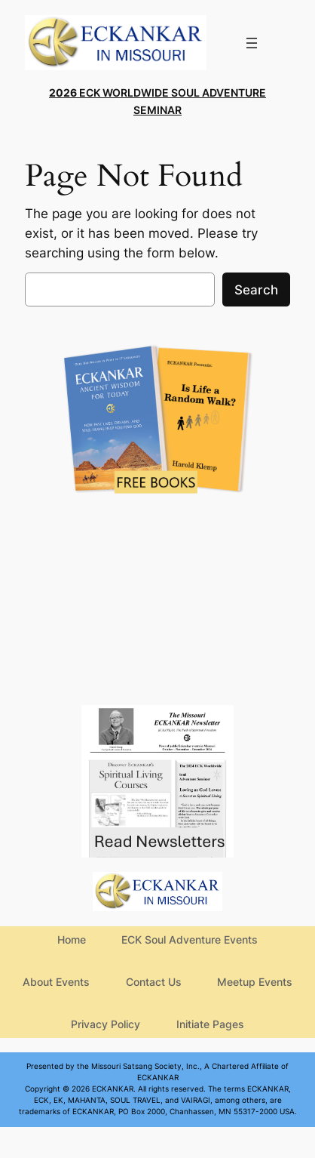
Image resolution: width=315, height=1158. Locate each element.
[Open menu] (252, 43)
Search (256, 289)
